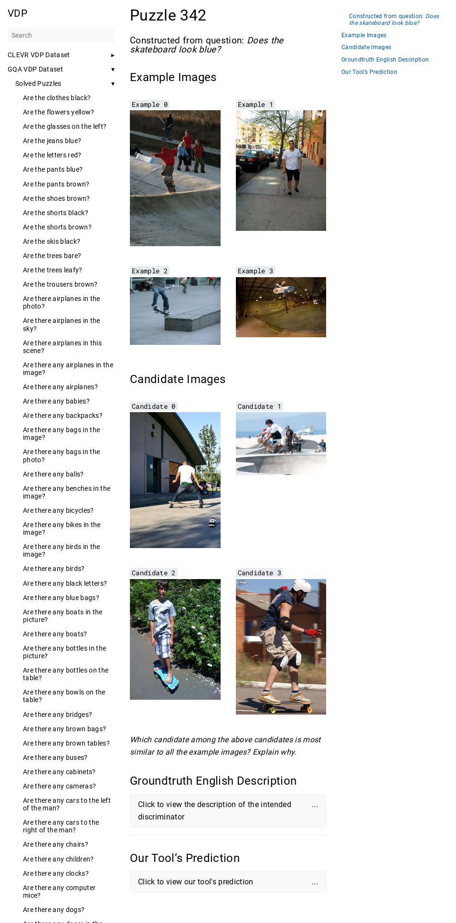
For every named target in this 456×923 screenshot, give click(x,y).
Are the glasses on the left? (64, 126)
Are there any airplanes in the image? (68, 368)
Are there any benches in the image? (66, 492)
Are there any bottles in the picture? (64, 652)
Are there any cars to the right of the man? (61, 826)
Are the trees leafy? (53, 270)
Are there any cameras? (59, 786)
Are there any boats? (55, 634)
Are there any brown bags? (64, 729)
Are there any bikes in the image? (62, 528)
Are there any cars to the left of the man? (67, 804)
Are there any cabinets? (59, 772)
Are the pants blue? (53, 169)
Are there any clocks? (56, 873)
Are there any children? (58, 859)
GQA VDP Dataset (35, 69)
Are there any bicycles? (58, 510)
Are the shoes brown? (56, 198)
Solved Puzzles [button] (38, 83)
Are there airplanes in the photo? (61, 302)
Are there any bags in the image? (61, 433)
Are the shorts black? (55, 213)
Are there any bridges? (57, 714)
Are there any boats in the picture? (63, 615)
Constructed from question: (394, 19)
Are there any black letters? (65, 583)
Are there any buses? (55, 757)
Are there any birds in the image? (61, 550)
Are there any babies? (56, 401)
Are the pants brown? (56, 184)
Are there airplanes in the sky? (61, 324)
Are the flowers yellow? (59, 112)
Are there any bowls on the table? (64, 696)
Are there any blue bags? (61, 598)
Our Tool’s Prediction (369, 72)
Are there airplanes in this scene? (62, 346)
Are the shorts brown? (57, 227)
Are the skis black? (51, 241)
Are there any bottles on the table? (65, 674)
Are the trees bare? (52, 255)
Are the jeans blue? (52, 141)
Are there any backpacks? (63, 415)
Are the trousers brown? (60, 284)
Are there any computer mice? (59, 891)
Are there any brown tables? (66, 743)
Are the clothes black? (57, 98)
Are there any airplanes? (60, 387)
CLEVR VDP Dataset (39, 55)
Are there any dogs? (54, 909)
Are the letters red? (52, 155)
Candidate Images (366, 47)
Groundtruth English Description (385, 60)
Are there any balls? (53, 474)
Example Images (364, 35)
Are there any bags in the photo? (61, 455)
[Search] (61, 35)
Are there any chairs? (55, 844)
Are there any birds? (54, 568)
